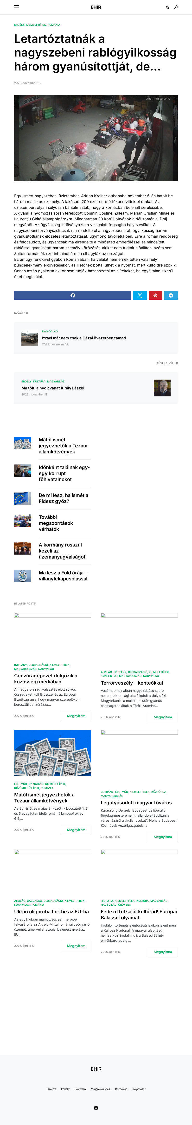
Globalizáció (38, 665)
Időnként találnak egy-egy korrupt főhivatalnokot (64, 473)
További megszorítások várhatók (56, 523)
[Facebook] (96, 1108)
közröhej (158, 792)
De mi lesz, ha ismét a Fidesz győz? (63, 498)
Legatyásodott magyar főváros (136, 803)
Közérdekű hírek (26, 788)
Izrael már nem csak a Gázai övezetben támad (84, 338)
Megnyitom (76, 716)
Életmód (20, 784)
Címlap (51, 1089)
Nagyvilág (50, 331)
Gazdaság (36, 784)
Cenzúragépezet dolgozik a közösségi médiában (45, 679)
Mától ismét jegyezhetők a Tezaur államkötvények (63, 446)
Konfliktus (109, 676)
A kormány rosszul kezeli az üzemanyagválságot (62, 551)
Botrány (20, 665)
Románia (54, 24)
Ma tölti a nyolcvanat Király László (52, 388)
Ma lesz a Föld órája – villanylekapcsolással (63, 576)
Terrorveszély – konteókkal (132, 683)
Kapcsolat (139, 1089)
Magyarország (25, 669)
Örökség (124, 904)
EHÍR (96, 7)
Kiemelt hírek (36, 24)
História (107, 901)
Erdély (19, 24)
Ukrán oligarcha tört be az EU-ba (51, 912)
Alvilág (106, 672)
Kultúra (39, 381)
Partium (80, 1089)
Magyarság (55, 381)
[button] (16, 7)
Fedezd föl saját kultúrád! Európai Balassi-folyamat (139, 915)
